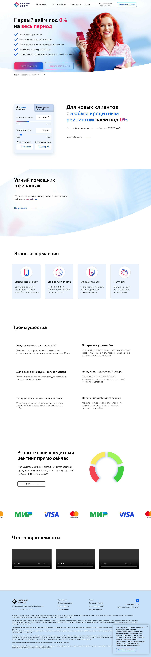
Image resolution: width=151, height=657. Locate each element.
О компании (62, 600)
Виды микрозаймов (65, 603)
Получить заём (63, 606)
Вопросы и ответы (96, 603)
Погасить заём (63, 609)
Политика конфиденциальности (23, 609)
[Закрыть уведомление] (147, 626)
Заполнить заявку (95, 609)
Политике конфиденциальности (128, 645)
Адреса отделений (96, 606)
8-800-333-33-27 (132, 605)
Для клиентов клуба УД (42, 108)
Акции (91, 600)
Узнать (28, 484)
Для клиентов (21, 108)
